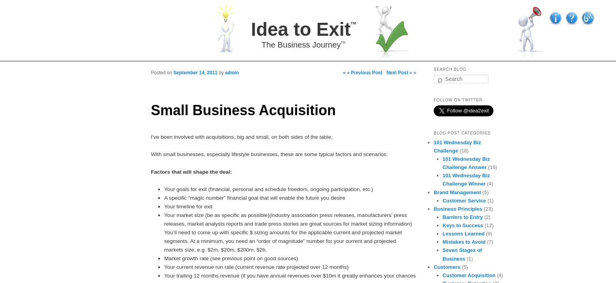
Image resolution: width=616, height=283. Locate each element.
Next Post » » (401, 72)
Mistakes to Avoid (464, 242)
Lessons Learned (464, 234)
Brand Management (457, 192)
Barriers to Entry (463, 217)
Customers (447, 267)
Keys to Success (463, 225)
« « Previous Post (362, 72)
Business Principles (458, 209)
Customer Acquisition (469, 275)
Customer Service (464, 201)
